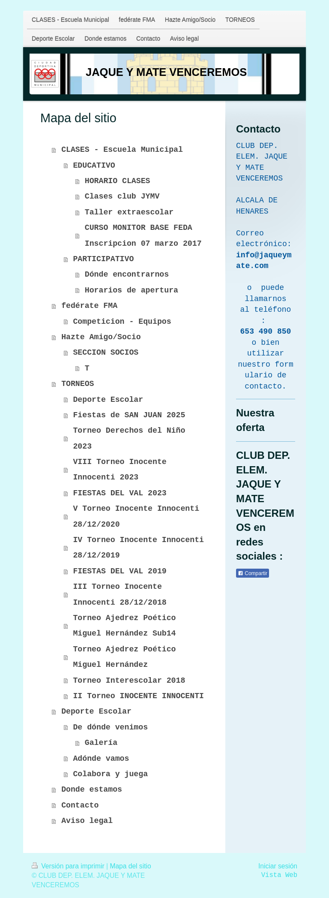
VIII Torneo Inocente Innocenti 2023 (119, 470)
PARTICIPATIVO (103, 259)
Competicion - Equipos (122, 321)
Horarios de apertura (131, 290)
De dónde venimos (110, 727)
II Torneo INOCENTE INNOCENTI (138, 696)
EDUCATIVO (94, 165)
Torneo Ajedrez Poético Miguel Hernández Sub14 (124, 626)
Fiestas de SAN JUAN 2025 (129, 415)
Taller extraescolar (129, 212)
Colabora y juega (110, 774)
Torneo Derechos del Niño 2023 (129, 438)
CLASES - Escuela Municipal (122, 149)
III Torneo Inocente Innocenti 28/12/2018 (119, 594)
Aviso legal (87, 821)
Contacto (80, 805)
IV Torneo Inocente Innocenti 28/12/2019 (138, 548)
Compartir (252, 573)
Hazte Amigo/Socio (101, 337)
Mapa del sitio (130, 866)
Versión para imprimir (69, 866)
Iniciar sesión (277, 866)
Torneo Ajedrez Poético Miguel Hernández (124, 657)
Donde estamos (91, 789)
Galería (101, 742)
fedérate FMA (89, 305)
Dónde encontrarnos (127, 274)
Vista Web (279, 875)
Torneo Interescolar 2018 (129, 680)
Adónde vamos (101, 758)
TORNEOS (77, 384)
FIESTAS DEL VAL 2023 (119, 493)
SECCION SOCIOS (105, 352)
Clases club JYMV (122, 196)
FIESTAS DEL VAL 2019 (119, 571)
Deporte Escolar (108, 399)
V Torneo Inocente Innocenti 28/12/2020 (136, 516)
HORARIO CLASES (117, 181)
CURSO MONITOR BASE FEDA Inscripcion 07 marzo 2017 (143, 235)
